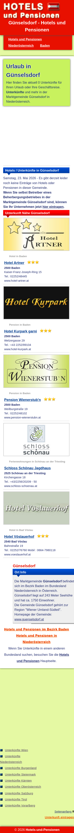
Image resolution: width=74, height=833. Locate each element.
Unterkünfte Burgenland (21, 768)
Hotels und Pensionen (25, 39)
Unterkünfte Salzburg (19, 793)
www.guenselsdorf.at (29, 619)
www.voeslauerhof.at (17, 554)
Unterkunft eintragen (59, 817)
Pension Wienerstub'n (22, 400)
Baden (45, 45)
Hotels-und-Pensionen (42, 829)
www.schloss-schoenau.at (20, 486)
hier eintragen (53, 206)
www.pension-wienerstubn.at (22, 417)
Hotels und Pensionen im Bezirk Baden (36, 629)
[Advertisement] (36, 136)
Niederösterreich (21, 45)
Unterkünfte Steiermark (20, 774)
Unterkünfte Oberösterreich (23, 786)
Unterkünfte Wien (16, 750)
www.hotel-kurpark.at (17, 349)
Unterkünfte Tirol (16, 799)
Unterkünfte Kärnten (18, 780)
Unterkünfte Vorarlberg (20, 805)
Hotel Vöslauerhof (19, 537)
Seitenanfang (64, 811)
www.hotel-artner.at (16, 280)
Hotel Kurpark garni (20, 331)
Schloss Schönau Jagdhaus (27, 468)
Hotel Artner (14, 263)
